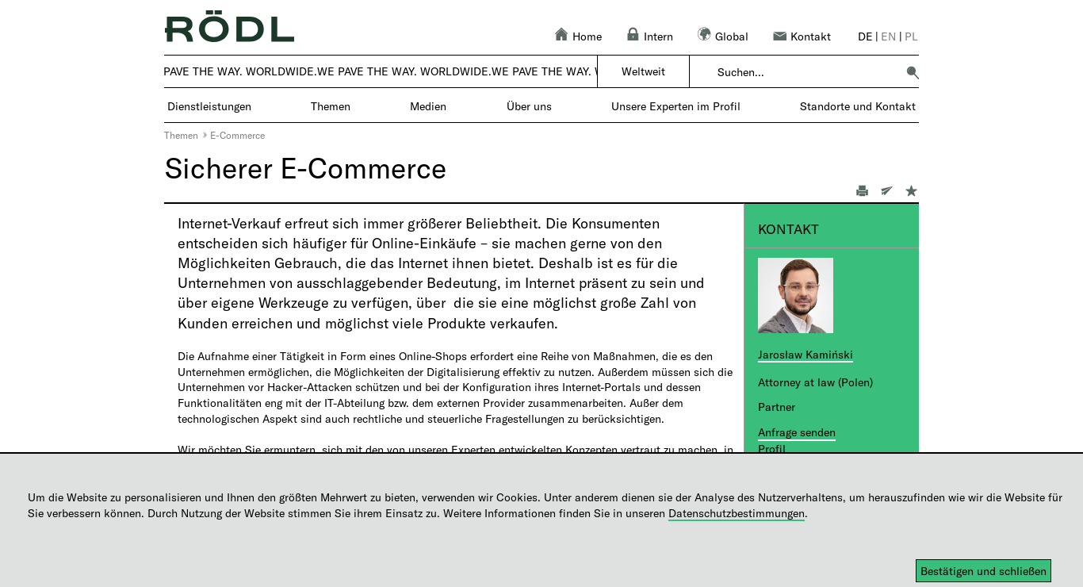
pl (911, 36)
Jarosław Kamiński (805, 354)
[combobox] (807, 72)
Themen (181, 134)
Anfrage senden (797, 432)
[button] (912, 72)
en (888, 36)
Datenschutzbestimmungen (736, 513)
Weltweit (643, 71)
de (865, 36)
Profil (772, 448)
